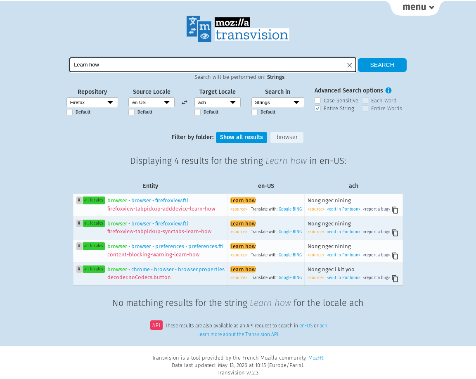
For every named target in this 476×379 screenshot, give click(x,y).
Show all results (241, 137)
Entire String (339, 108)
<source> (239, 209)
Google (285, 209)
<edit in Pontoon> (343, 209)
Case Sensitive (341, 100)
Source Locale (152, 91)
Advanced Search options (349, 90)
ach (323, 326)
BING (297, 209)
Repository (92, 91)
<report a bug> (376, 209)
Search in (277, 91)
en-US (306, 326)
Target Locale (217, 91)
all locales (93, 200)
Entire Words (386, 108)
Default (83, 112)
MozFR (315, 358)
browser (287, 137)
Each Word (384, 100)
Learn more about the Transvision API (237, 334)
